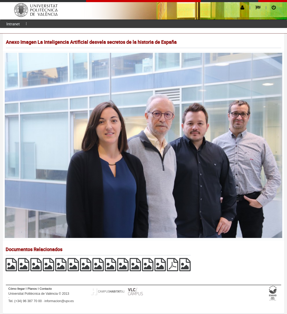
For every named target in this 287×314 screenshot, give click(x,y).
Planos (32, 288)
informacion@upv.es (59, 301)
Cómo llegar (16, 288)
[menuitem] (13, 24)
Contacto (46, 288)
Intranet (13, 23)
